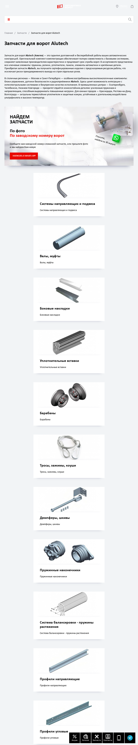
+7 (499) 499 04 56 (23, 695)
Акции (105, 669)
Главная (8, 33)
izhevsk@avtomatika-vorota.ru (28, 684)
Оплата (74, 682)
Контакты (107, 675)
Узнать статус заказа (23, 720)
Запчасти (22, 33)
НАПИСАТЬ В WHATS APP (24, 156)
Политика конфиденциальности (114, 684)
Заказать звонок (122, 642)
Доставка (75, 675)
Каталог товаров (9, 19)
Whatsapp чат (55, 642)
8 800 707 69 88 (30, 700)
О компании (77, 669)
